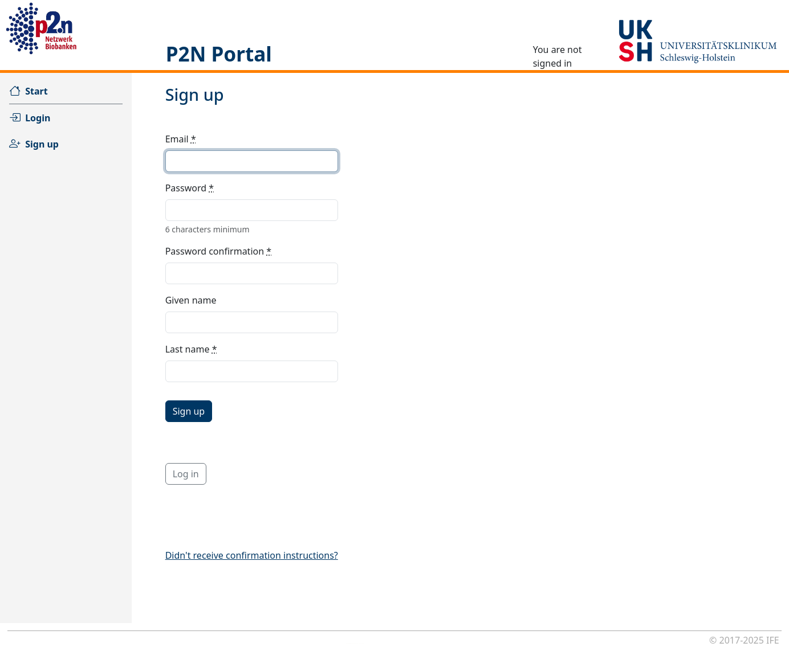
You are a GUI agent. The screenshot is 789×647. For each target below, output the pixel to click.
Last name (191, 349)
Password (189, 188)
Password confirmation (218, 251)
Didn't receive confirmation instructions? (251, 555)
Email (180, 139)
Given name (191, 300)
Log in (186, 474)
